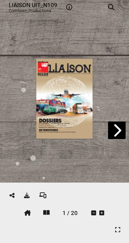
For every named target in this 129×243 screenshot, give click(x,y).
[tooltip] (69, 7)
